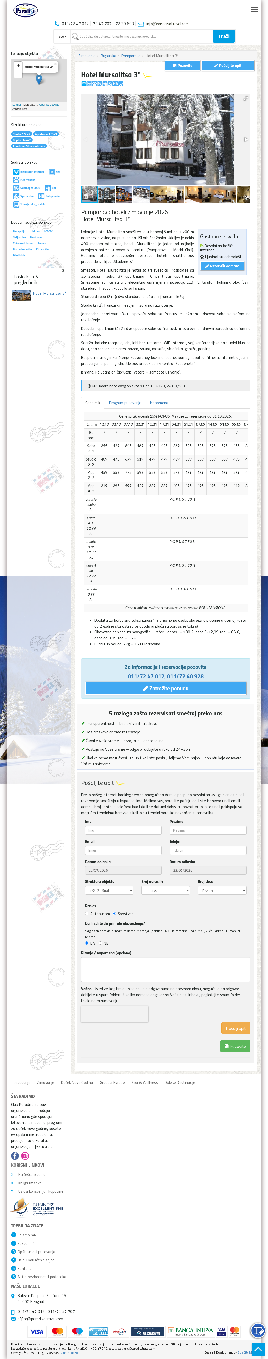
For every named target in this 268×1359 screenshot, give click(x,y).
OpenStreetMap (49, 104)
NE (103, 943)
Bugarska (108, 56)
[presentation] (114, 1014)
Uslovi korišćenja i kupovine (37, 1191)
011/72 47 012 (146, 676)
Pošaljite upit (227, 65)
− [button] (18, 74)
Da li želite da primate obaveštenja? (115, 923)
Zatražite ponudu (165, 688)
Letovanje (22, 1082)
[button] (246, 98)
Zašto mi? (26, 1243)
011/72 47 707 (61, 1311)
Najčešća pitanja (28, 1174)
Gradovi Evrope (112, 1082)
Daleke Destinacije (180, 1082)
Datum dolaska (98, 861)
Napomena (159, 402)
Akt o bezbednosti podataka (42, 1277)
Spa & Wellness (145, 1082)
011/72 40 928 (185, 676)
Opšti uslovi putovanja (36, 1251)
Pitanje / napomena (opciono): (106, 953)
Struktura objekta (99, 881)
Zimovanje (87, 56)
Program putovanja (125, 402)
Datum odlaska (182, 861)
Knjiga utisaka (26, 1183)
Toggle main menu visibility (254, 8)
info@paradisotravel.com (167, 23)
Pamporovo (131, 56)
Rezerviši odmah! (222, 266)
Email (90, 841)
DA (90, 943)
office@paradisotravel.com (40, 1319)
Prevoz (90, 906)
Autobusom (97, 913)
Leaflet (16, 104)
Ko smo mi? (27, 1235)
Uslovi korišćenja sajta (36, 1260)
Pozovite (235, 1046)
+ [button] (18, 66)
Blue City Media (247, 1352)
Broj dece (205, 881)
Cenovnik (92, 402)
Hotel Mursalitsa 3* (49, 293)
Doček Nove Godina (77, 1082)
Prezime (176, 821)
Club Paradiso (69, 1352)
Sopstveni (124, 913)
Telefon (175, 841)
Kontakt (24, 1268)
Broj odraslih (152, 881)
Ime (88, 821)
